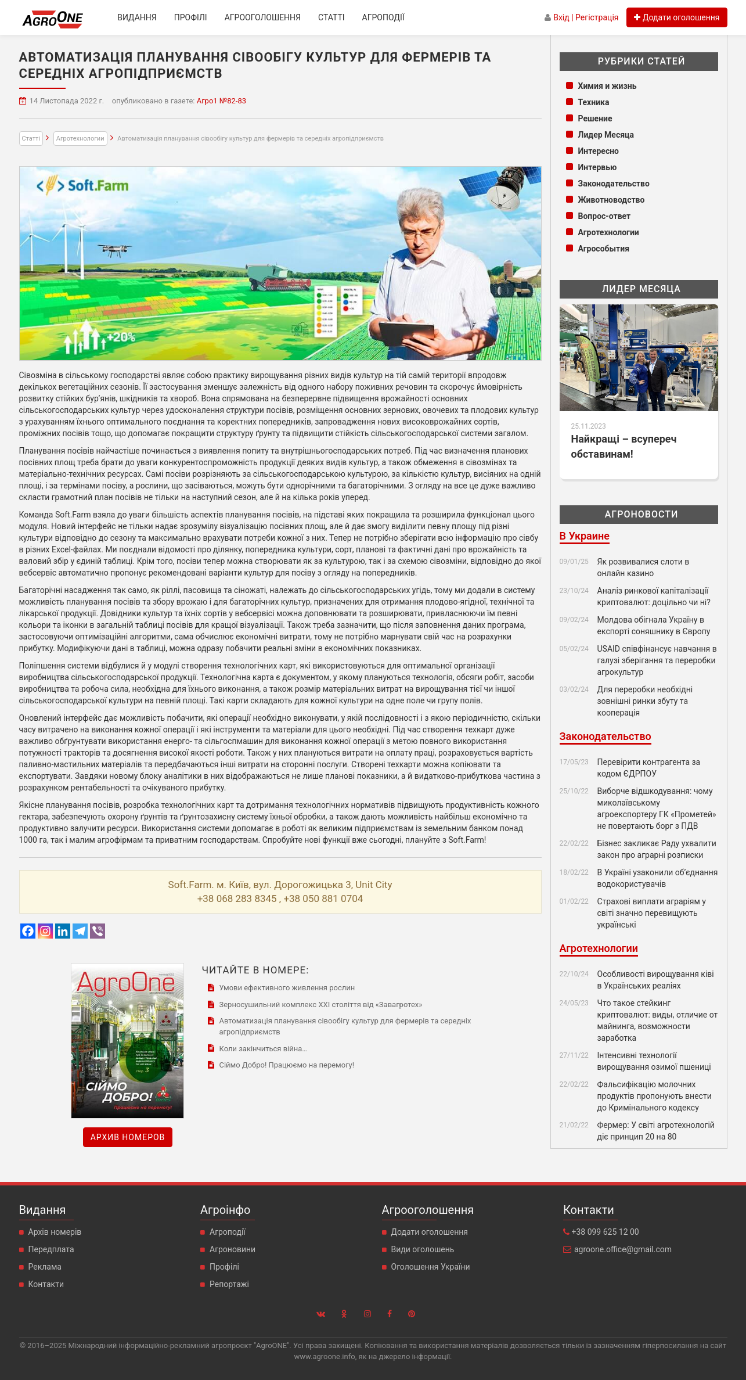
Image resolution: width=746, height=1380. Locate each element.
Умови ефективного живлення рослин (287, 987)
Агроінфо (225, 1210)
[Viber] (97, 931)
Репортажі (229, 1284)
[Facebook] (27, 931)
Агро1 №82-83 (221, 100)
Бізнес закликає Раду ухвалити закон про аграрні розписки (656, 849)
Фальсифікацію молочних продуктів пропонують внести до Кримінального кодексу (654, 1096)
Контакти (46, 1284)
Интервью (597, 167)
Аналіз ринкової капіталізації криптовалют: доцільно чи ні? (654, 596)
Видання (137, 17)
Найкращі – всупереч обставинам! (624, 446)
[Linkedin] (62, 931)
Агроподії (383, 17)
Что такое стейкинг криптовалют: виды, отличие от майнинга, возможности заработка (657, 1020)
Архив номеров (128, 1137)
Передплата (51, 1249)
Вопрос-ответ (604, 216)
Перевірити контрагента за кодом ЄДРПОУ (649, 767)
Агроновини (232, 1249)
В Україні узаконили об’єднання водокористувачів (657, 878)
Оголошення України (430, 1266)
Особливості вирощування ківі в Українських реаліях (655, 979)
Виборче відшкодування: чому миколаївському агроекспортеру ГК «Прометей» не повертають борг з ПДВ (656, 808)
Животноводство (611, 199)
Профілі (190, 17)
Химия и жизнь (607, 86)
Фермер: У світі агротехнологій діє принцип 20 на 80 (656, 1130)
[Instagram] (45, 931)
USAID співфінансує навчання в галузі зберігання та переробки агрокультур (657, 660)
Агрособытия (604, 248)
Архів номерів (55, 1232)
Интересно (598, 151)
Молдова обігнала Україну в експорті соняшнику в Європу (656, 625)
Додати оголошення (429, 1232)
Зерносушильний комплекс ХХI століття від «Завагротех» (320, 1004)
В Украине (585, 536)
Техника (594, 102)
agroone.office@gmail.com (623, 1249)
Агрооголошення (263, 17)
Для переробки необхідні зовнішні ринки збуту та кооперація (645, 701)
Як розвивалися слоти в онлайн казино (643, 567)
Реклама (45, 1266)
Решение (595, 118)
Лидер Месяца (606, 134)
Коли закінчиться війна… (263, 1048)
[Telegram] (80, 931)
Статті (331, 17)
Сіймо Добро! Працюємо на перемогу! (286, 1065)
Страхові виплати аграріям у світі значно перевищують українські (651, 913)
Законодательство (614, 183)
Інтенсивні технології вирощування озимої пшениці (654, 1061)
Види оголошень (423, 1249)
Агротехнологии (80, 138)
